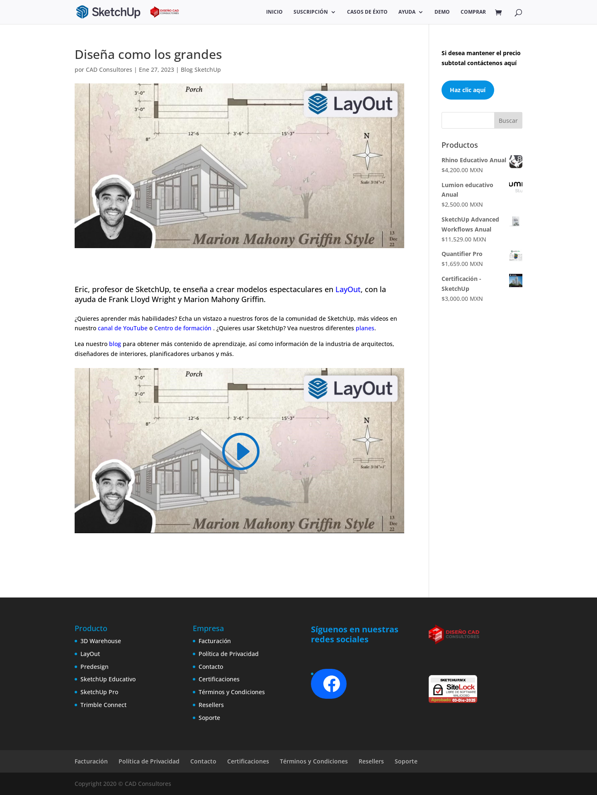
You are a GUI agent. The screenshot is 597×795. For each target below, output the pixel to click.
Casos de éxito (367, 12)
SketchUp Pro (99, 692)
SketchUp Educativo (108, 679)
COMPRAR (473, 12)
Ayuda (406, 12)
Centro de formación (183, 328)
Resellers (211, 705)
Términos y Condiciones (232, 692)
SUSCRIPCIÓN (311, 12)
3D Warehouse (100, 641)
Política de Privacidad (229, 654)
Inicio (274, 12)
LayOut (348, 289)
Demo (442, 12)
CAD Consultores (109, 69)
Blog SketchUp (201, 69)
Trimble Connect (103, 705)
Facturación (215, 641)
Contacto (211, 667)
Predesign (94, 667)
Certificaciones (219, 679)
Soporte (209, 718)
